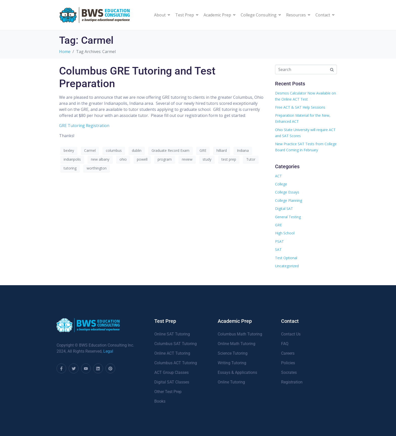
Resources (298, 15)
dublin (136, 150)
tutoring (70, 168)
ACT (278, 176)
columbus (114, 150)
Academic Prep (219, 15)
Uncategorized (287, 265)
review (187, 159)
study (207, 159)
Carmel (90, 150)
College (281, 184)
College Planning (288, 200)
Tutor (250, 159)
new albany (100, 159)
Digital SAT (284, 208)
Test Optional (286, 257)
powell (142, 159)
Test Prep (186, 15)
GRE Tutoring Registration (84, 125)
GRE (203, 150)
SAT (278, 249)
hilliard (221, 150)
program (165, 159)
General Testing (288, 216)
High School (284, 233)
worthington (97, 168)
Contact (324, 15)
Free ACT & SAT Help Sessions (300, 107)
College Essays (287, 192)
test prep (228, 159)
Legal (108, 351)
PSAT (279, 241)
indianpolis (72, 159)
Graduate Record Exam (170, 150)
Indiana (243, 150)
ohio (123, 159)
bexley (69, 150)
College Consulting (261, 15)
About (162, 15)
